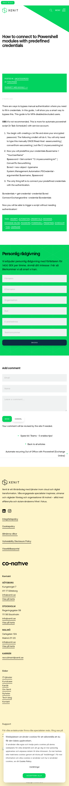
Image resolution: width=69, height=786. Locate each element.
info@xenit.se (9, 604)
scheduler (59, 223)
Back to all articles (36, 444)
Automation (24, 219)
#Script (14, 219)
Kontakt (6, 713)
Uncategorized (22, 78)
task (8, 227)
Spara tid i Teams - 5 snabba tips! (36, 435)
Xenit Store (8, 3)
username (15, 227)
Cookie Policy (25, 761)
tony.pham (12, 82)
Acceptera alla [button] (34, 775)
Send (7, 419)
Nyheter (6, 704)
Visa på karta (8, 608)
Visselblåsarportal (10, 552)
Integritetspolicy (10, 522)
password (25, 223)
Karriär (5, 696)
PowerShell (37, 223)
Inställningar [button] (34, 767)
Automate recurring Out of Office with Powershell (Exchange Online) (35, 453)
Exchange (47, 219)
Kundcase (7, 692)
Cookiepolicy (8, 530)
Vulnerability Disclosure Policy (16, 544)
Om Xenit (6, 700)
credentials (36, 219)
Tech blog (7, 708)
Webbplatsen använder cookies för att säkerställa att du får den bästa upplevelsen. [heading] (33, 738)
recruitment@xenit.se (12, 667)
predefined (49, 223)
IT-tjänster (7, 688)
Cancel (18, 419)
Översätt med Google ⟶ (16, 87)
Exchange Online (12, 223)
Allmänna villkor (10, 537)
